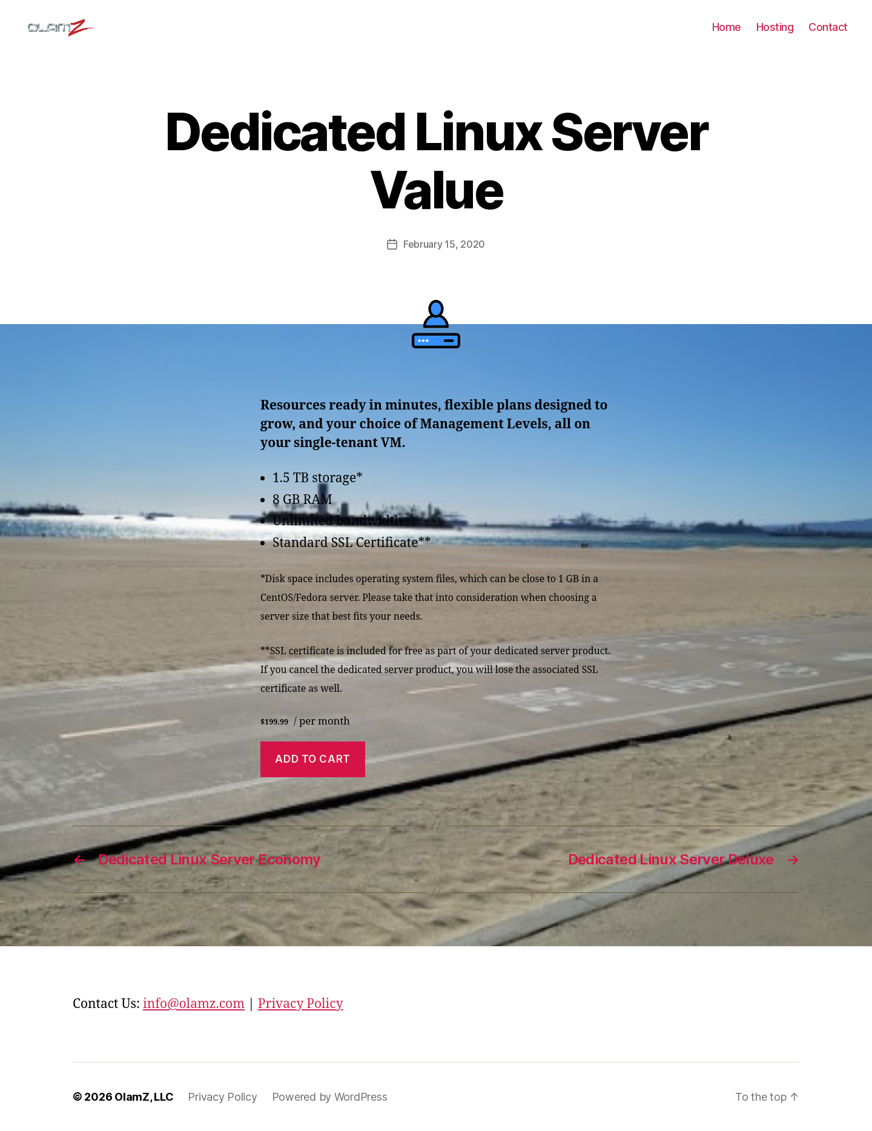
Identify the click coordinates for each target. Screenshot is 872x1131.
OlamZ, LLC (143, 1096)
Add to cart (312, 759)
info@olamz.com (194, 1004)
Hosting (775, 27)
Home (726, 27)
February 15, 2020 (444, 244)
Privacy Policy (300, 1004)
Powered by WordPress (330, 1096)
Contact (828, 27)
